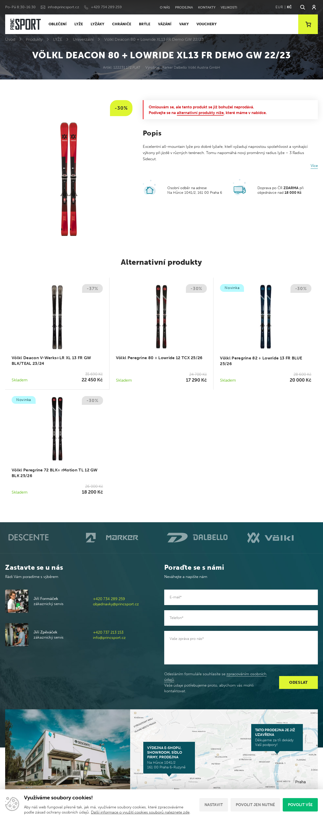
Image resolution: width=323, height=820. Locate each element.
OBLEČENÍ (58, 24)
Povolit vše (300, 804)
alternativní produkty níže (200, 112)
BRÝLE (144, 24)
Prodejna (184, 7)
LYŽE (78, 24)
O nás (165, 7)
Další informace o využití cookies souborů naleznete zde (140, 812)
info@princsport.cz (63, 7)
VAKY (184, 24)
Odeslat (298, 682)
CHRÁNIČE (121, 24)
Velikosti (229, 7)
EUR (279, 7)
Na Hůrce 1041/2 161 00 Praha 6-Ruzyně (169, 757)
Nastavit (213, 804)
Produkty (34, 39)
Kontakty (207, 7)
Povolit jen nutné (255, 804)
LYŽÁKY (97, 24)
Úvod (10, 39)
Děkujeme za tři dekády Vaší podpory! (277, 737)
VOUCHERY (206, 24)
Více (314, 165)
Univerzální (83, 39)
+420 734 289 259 (106, 7)
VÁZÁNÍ (164, 24)
